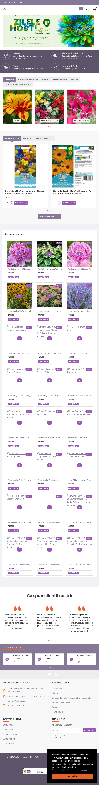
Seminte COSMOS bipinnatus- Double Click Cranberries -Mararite (86, 655)
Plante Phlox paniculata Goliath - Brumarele (20, 522)
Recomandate (12, 138)
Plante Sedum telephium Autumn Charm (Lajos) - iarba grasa (50, 311)
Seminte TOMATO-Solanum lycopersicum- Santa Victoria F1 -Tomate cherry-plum (80, 522)
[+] (11, 202)
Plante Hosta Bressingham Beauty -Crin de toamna (20, 438)
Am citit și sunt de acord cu (67, 737)
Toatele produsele (48, 216)
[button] (88, 770)
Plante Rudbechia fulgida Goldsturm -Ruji (20, 311)
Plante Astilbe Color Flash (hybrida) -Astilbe (20, 480)
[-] (11, 204)
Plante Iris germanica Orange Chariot (20, 396)
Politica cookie (58, 770)
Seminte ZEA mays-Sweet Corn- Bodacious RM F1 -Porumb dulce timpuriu (50, 522)
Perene (74, 79)
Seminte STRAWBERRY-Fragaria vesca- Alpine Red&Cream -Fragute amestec (50, 353)
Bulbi (17, 120)
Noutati (27, 138)
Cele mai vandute (44, 138)
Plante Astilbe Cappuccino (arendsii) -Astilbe (50, 480)
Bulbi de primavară (28, 79)
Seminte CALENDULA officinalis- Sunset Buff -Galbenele (54, 655)
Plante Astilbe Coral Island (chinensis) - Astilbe (80, 438)
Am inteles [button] (72, 776)
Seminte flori (60, 79)
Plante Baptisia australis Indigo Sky (50, 438)
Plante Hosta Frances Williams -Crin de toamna (50, 269)
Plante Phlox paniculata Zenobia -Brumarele (80, 480)
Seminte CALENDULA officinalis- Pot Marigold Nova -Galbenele (72, 192)
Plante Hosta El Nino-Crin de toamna (80, 396)
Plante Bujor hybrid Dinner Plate (80, 269)
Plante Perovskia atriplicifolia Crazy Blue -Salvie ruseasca (80, 311)
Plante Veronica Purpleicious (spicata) (20, 353)
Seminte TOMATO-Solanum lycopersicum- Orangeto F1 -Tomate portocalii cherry (20, 565)
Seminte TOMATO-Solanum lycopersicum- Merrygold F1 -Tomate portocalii (50, 565)
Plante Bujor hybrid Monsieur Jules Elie (20, 269)
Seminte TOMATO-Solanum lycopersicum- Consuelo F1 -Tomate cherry (80, 565)
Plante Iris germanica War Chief (80, 353)
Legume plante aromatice (18, 84)
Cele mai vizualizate (13, 647)
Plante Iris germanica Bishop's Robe (50, 396)
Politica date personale (77, 770)
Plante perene (81, 120)
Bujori (45, 79)
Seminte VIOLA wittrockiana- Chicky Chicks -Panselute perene (24, 192)
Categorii (9, 79)
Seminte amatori (49, 120)
